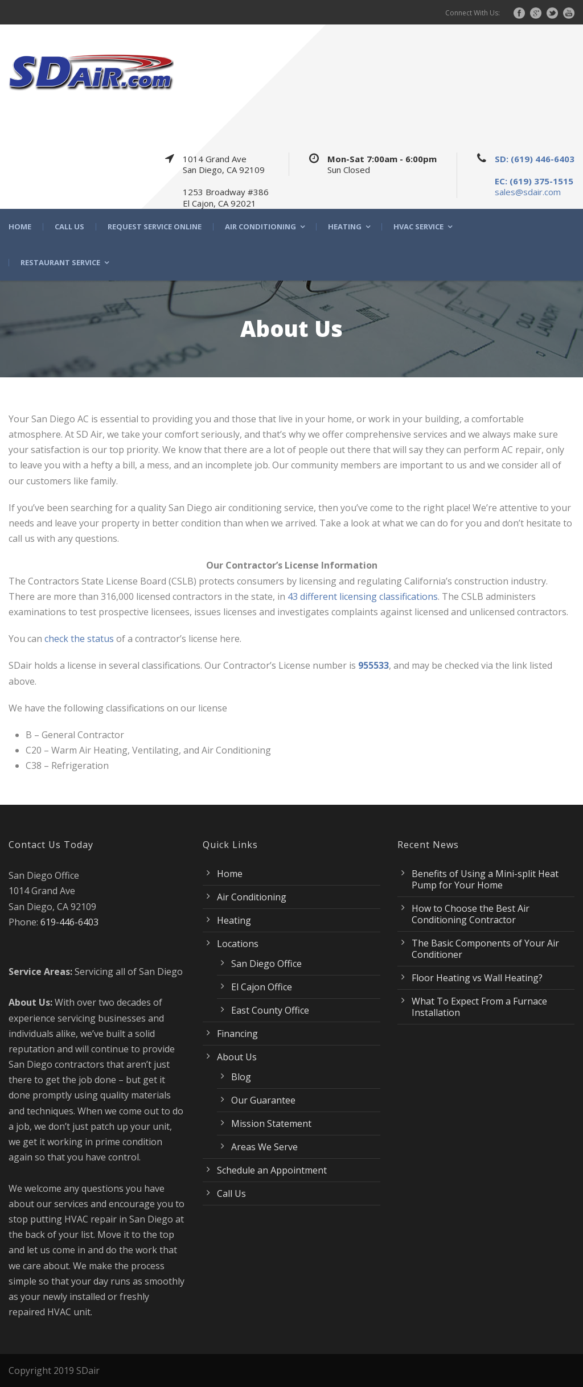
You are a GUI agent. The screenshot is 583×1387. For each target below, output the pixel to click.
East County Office (270, 1010)
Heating (345, 227)
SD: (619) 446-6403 (534, 158)
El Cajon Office (261, 987)
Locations (237, 943)
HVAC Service (418, 227)
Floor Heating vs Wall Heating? (477, 978)
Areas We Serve (264, 1147)
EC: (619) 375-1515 (534, 181)
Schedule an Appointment (272, 1170)
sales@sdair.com (528, 191)
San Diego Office (266, 963)
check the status (79, 638)
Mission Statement (271, 1123)
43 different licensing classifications (363, 596)
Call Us (69, 227)
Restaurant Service (60, 262)
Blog (241, 1077)
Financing (237, 1033)
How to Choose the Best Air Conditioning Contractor (470, 914)
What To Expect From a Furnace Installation (479, 1007)
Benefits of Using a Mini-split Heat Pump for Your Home (485, 879)
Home (20, 227)
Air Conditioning (260, 227)
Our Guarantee (263, 1100)
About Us (237, 1057)
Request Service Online (155, 227)
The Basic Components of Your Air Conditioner (485, 949)
